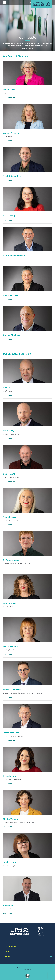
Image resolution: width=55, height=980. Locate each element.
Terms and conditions (27, 972)
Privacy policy (27, 969)
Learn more (9, 97)
